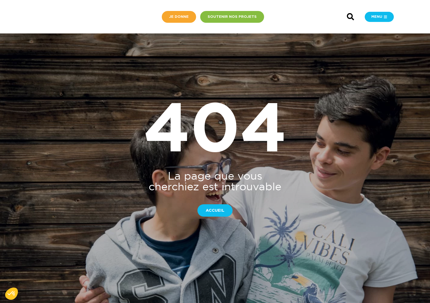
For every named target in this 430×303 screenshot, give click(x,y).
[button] (350, 16)
